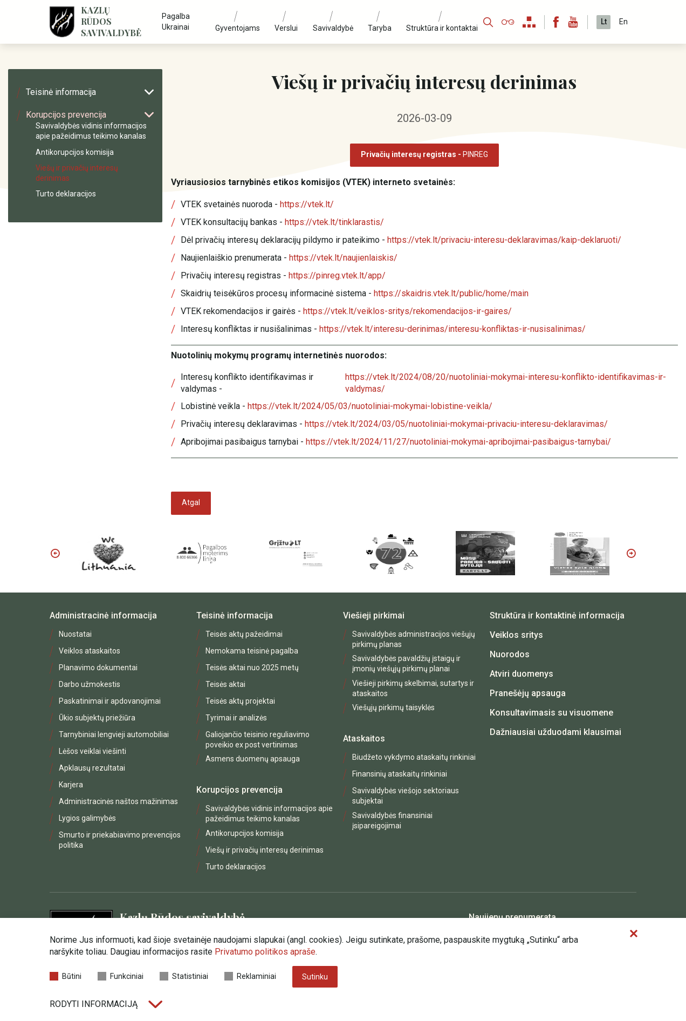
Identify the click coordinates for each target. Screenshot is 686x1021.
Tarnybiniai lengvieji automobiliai (114, 734)
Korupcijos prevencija (90, 115)
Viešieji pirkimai (373, 615)
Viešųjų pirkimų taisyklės (393, 707)
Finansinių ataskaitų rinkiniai (399, 774)
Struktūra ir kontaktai (442, 28)
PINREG (424, 154)
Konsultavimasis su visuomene (551, 712)
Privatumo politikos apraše (265, 952)
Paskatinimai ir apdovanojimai (110, 701)
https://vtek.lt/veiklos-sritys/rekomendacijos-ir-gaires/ (407, 311)
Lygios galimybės (87, 818)
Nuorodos (510, 654)
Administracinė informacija (103, 615)
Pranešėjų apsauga (528, 693)
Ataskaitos (364, 738)
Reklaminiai (250, 976)
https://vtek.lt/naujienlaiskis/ (343, 258)
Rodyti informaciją (106, 1004)
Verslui (286, 28)
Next (631, 553)
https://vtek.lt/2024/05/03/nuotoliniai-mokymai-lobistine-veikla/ (370, 406)
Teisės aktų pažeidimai (244, 634)
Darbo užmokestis (89, 684)
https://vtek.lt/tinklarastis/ (334, 222)
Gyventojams (237, 28)
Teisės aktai (225, 684)
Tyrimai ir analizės (236, 717)
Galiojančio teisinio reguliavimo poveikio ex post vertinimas (257, 739)
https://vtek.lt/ (307, 204)
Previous (55, 553)
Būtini (65, 976)
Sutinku (315, 976)
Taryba (380, 28)
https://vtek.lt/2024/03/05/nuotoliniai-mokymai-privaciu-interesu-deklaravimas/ (456, 424)
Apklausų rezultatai (92, 768)
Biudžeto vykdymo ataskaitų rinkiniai (414, 757)
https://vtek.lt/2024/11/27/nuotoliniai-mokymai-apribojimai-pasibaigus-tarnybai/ (458, 442)
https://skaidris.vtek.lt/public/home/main (451, 293)
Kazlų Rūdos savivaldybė (111, 21)
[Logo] (62, 21)
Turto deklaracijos (66, 193)
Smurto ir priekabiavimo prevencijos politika (120, 840)
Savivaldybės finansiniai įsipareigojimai (392, 820)
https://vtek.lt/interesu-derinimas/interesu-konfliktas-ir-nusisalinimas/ (452, 329)
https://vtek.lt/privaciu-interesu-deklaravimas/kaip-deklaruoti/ (504, 240)
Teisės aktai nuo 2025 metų (252, 667)
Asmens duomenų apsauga (252, 758)
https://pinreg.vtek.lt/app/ (337, 275)
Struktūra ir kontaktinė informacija (557, 615)
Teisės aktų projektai (240, 701)
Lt (604, 21)
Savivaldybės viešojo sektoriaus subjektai (405, 795)
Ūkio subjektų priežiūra (97, 717)
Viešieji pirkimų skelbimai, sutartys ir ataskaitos (413, 688)
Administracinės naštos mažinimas (118, 801)
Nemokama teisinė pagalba (251, 650)
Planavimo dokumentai (98, 667)
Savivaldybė (333, 28)
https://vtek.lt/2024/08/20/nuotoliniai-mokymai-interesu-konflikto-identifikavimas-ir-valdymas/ (505, 383)
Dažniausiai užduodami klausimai (555, 732)
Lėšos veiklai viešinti (92, 751)
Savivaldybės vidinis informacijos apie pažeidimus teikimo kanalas (91, 130)
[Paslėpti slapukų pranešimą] (634, 934)
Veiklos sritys (516, 635)
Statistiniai (184, 976)
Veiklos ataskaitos (89, 650)
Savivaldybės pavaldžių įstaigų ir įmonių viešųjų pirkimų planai (406, 663)
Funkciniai (120, 976)
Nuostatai (75, 634)
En (623, 21)
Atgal (191, 502)
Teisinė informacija (90, 92)
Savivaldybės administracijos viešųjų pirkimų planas (413, 639)
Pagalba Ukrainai (176, 21)
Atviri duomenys (521, 674)
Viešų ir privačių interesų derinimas (77, 173)
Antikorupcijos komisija (75, 152)
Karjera (71, 784)
